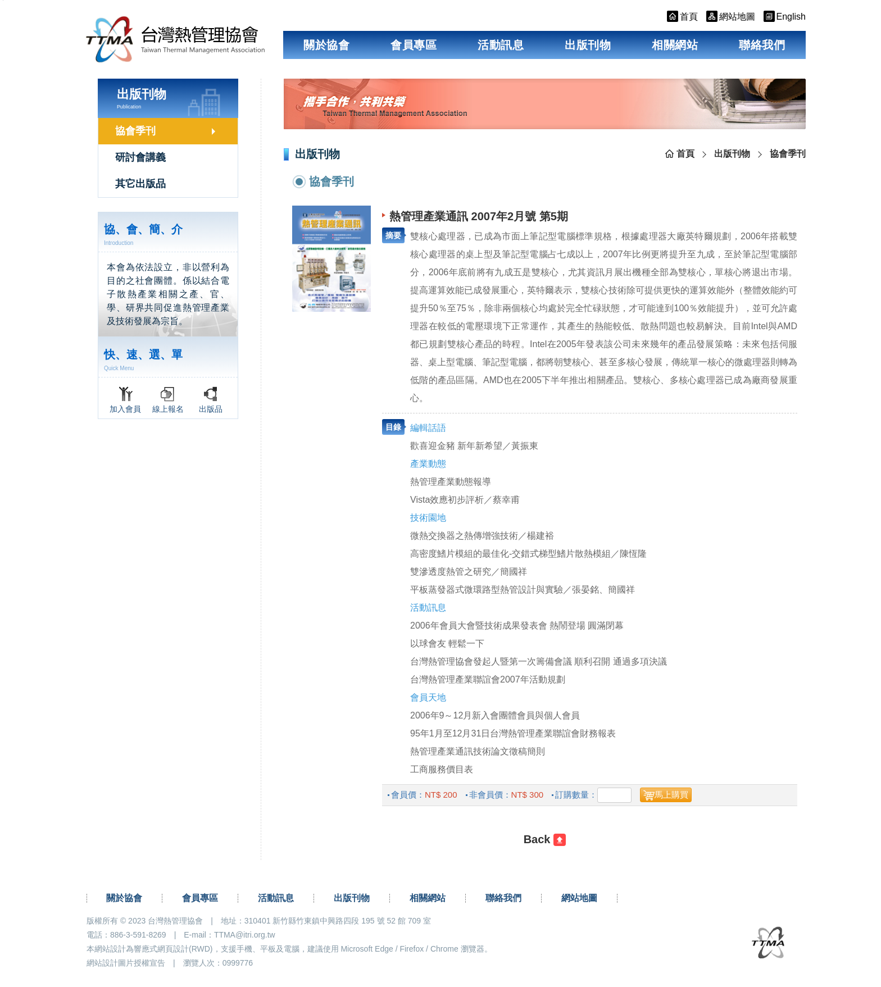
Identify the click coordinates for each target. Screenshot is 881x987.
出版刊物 (588, 45)
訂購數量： (576, 794)
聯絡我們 (762, 45)
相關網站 (675, 45)
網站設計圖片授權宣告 (126, 962)
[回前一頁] (544, 840)
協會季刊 (135, 131)
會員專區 (413, 45)
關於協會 (326, 45)
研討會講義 (140, 157)
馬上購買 (671, 794)
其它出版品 (140, 183)
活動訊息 (501, 45)
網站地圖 (579, 898)
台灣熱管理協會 (175, 39)
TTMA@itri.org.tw (244, 934)
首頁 (685, 153)
